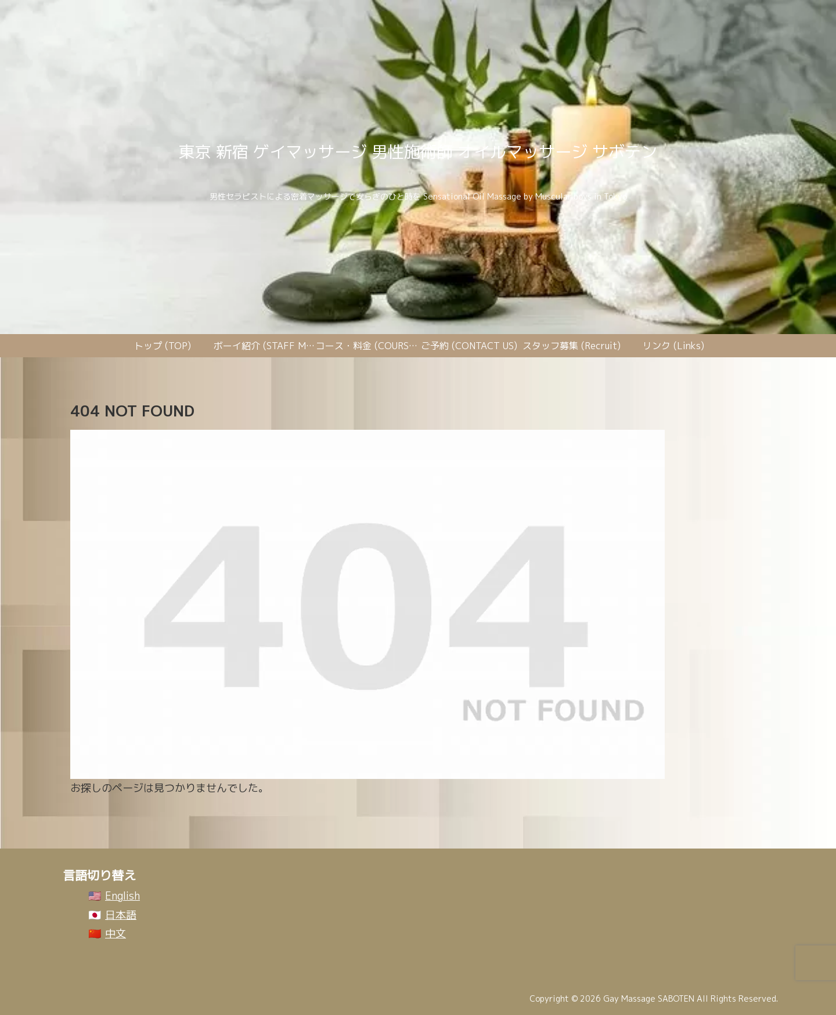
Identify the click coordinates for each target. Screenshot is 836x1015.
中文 (115, 933)
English (122, 896)
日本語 (120, 915)
